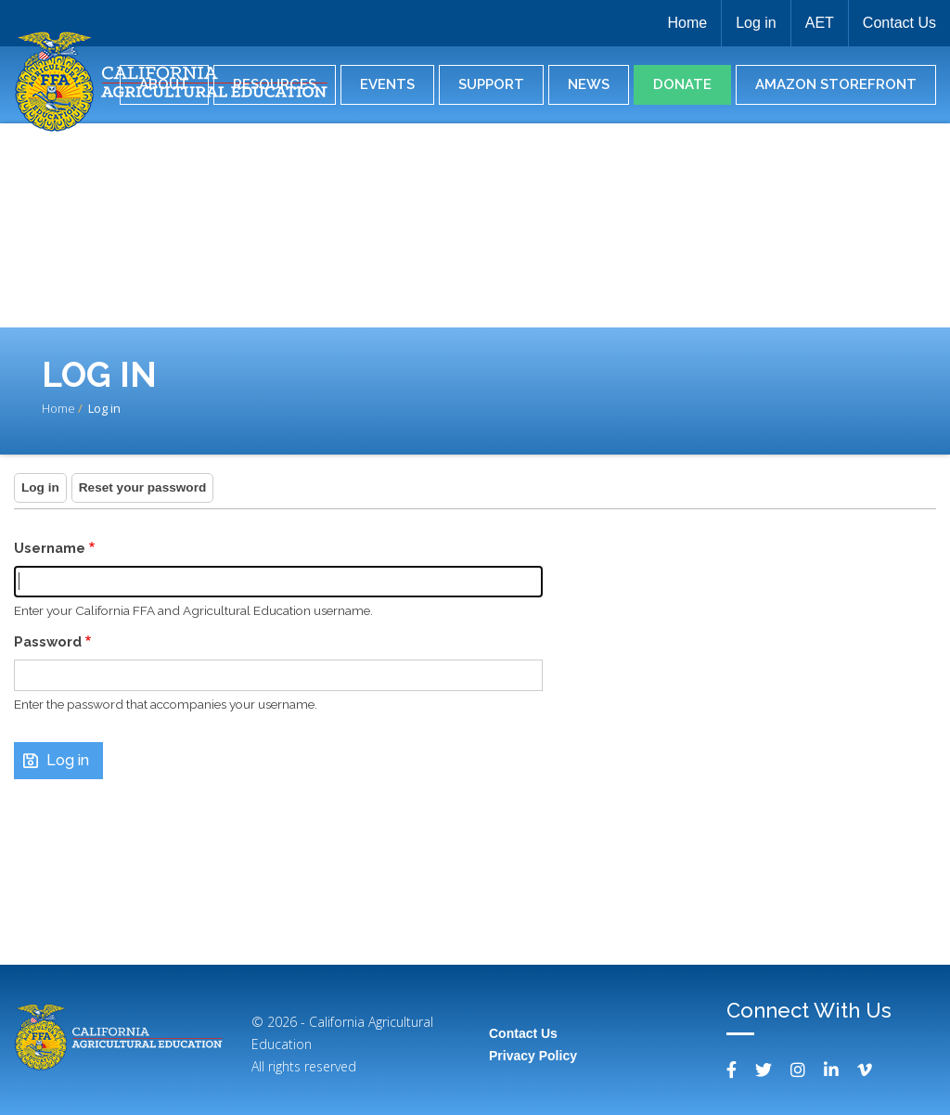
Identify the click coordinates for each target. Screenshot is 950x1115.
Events (387, 84)
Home (687, 23)
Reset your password (143, 487)
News (589, 84)
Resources (274, 84)
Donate (682, 84)
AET (819, 23)
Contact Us (899, 23)
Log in (756, 23)
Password (48, 641)
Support (491, 84)
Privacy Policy (533, 1055)
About (164, 84)
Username (49, 548)
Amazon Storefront (836, 84)
